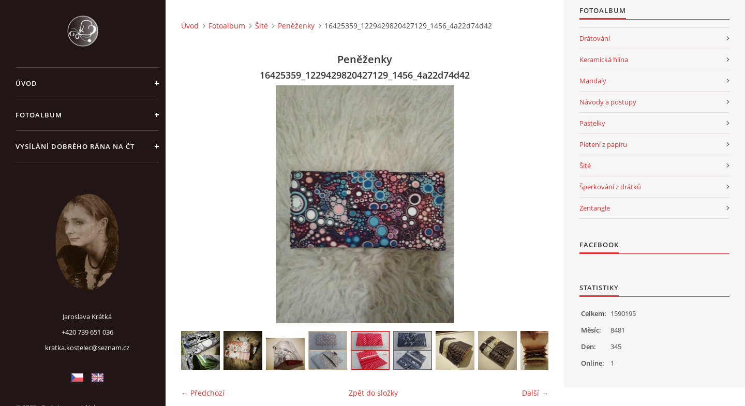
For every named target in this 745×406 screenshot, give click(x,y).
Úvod (26, 83)
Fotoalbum (39, 114)
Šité (261, 26)
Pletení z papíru (603, 144)
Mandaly (592, 80)
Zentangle (594, 208)
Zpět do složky (373, 393)
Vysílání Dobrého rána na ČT (75, 146)
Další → (535, 393)
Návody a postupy (607, 102)
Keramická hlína (603, 59)
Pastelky (592, 123)
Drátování (594, 38)
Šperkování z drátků (610, 186)
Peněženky (296, 26)
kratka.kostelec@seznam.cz (87, 347)
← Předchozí (203, 393)
